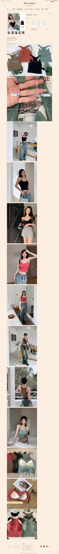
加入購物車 (34, 29)
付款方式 (14, 548)
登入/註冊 (14, 545)
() (56, 0)
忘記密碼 (18, 545)
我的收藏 (18, 548)
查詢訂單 (9, 545)
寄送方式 (9, 548)
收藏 (46, 29)
